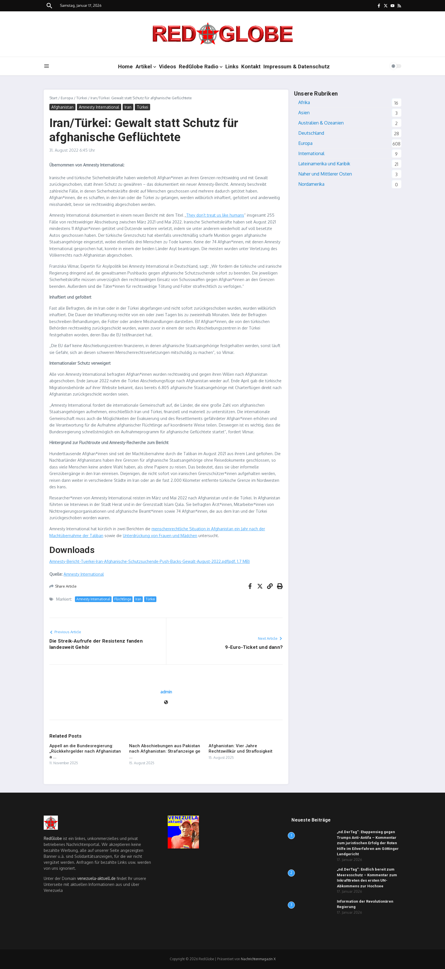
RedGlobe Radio (200, 66)
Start (53, 98)
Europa (67, 98)
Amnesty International (99, 107)
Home (125, 66)
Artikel (146, 66)
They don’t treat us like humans (215, 215)
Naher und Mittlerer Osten (325, 174)
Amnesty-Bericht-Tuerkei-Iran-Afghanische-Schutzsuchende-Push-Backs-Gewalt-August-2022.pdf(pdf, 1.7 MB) (149, 561)
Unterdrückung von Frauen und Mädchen (160, 535)
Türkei (81, 98)
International (311, 153)
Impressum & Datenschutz (296, 66)
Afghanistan (62, 107)
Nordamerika (311, 184)
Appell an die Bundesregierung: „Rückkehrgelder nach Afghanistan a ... (85, 751)
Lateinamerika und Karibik (324, 163)
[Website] (166, 702)
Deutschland (311, 133)
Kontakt (251, 66)
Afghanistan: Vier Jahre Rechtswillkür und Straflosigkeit (240, 748)
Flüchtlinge (122, 599)
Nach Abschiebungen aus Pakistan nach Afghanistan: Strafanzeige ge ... (164, 751)
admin (166, 691)
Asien (304, 112)
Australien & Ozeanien (321, 123)
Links (231, 66)
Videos (167, 66)
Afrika (304, 102)
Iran (128, 107)
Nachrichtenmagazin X (258, 959)
